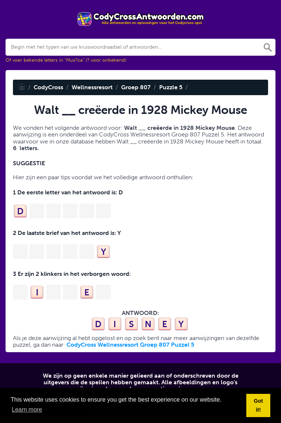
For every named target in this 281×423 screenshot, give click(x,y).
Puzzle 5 (170, 87)
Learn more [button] (27, 409)
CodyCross (48, 87)
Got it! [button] (258, 405)
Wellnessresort (92, 87)
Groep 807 (136, 87)
